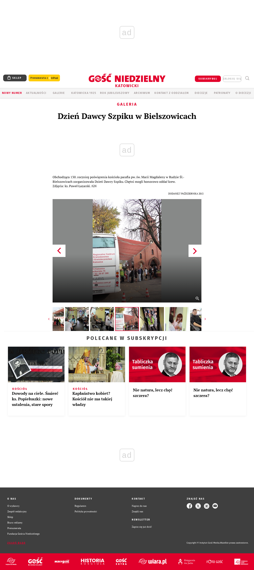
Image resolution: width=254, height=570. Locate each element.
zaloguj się (232, 78)
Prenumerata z (44, 78)
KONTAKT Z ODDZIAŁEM (171, 93)
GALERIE (59, 93)
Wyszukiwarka (247, 78)
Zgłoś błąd (16, 543)
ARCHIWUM (142, 93)
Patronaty (222, 93)
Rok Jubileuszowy (114, 93)
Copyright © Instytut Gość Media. (203, 543)
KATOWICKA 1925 (83, 93)
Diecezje (201, 93)
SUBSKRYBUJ (207, 78)
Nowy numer (12, 93)
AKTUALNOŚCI (36, 93)
